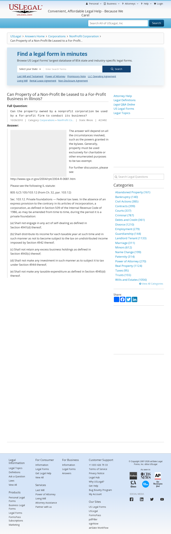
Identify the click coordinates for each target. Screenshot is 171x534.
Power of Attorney (55, 76)
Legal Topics (122, 113)
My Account (95, 494)
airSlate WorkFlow (98, 527)
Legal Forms (15, 512)
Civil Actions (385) (126, 201)
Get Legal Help (43, 473)
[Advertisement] (38, 153)
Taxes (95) (122, 270)
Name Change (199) (128, 252)
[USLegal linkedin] (141, 499)
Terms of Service (98, 468)
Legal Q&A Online (124, 104)
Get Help (93, 485)
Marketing (14, 524)
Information (41, 464)
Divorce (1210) (124, 224)
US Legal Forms (124, 108)
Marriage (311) (125, 242)
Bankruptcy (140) (126, 196)
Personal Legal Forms (17, 499)
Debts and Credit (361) (130, 220)
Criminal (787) (124, 215)
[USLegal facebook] (131, 499)
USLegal (15, 36)
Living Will (22, 80)
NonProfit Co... (65, 120)
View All (13, 484)
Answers (66, 473)
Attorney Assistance (46, 502)
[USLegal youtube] (162, 499)
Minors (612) (123, 247)
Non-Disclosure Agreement (73, 80)
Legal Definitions (125, 100)
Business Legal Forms (17, 506)
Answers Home (35, 36)
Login (158, 3)
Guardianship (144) (128, 233)
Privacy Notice (96, 473)
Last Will (39, 489)
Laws (11, 480)
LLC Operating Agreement (102, 76)
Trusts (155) (123, 275)
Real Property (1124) (128, 266)
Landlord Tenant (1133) (130, 238)
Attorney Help (123, 95)
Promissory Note (76, 76)
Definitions (14, 471)
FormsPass (95, 514)
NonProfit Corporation (84, 36)
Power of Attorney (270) (130, 261)
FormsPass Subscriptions (16, 518)
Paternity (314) (125, 256)
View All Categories (151, 283)
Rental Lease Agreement (43, 80)
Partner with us (43, 506)
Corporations (57, 36)
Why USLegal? (96, 481)
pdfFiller (93, 519)
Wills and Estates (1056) (131, 279)
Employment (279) (127, 229)
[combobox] (30, 69)
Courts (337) (123, 210)
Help (145, 3)
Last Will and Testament (30, 76)
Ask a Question (17, 476)
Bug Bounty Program (100, 489)
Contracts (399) (125, 206)
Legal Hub (94, 477)
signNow (93, 523)
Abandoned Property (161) (132, 192)
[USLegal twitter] (152, 499)
